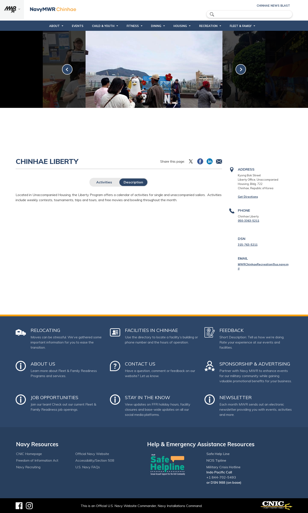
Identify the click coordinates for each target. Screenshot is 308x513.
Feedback (231, 330)
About (54, 26)
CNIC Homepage (29, 454)
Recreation (208, 26)
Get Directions (248, 196)
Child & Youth (103, 26)
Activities (104, 182)
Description (133, 182)
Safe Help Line (218, 454)
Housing (180, 26)
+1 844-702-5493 (221, 477)
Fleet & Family (241, 26)
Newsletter (235, 397)
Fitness (133, 26)
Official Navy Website (92, 454)
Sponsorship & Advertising (254, 364)
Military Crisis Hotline (223, 467)
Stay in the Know (147, 397)
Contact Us (140, 364)
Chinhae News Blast (273, 5)
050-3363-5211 (248, 220)
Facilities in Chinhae (151, 330)
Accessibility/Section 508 (94, 460)
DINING (156, 26)
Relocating (45, 330)
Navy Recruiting (28, 467)
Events (77, 26)
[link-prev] (67, 69)
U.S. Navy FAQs (87, 467)
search (212, 14)
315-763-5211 (248, 244)
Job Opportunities (54, 397)
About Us (43, 364)
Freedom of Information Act (37, 460)
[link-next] (240, 69)
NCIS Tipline (216, 460)
